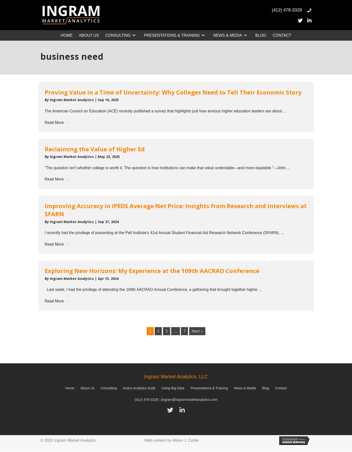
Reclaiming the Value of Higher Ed (95, 149)
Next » (197, 332)
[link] (66, 35)
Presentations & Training (209, 389)
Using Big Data (173, 389)
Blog (265, 389)
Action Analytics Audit (139, 389)
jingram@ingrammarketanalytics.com (189, 400)
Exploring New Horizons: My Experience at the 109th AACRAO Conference (152, 271)
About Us (87, 389)
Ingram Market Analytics (72, 99)
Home (69, 389)
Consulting (109, 389)
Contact (281, 389)
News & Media (245, 389)
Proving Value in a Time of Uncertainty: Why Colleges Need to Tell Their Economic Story (173, 92)
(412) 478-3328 (146, 400)
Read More (57, 122)
